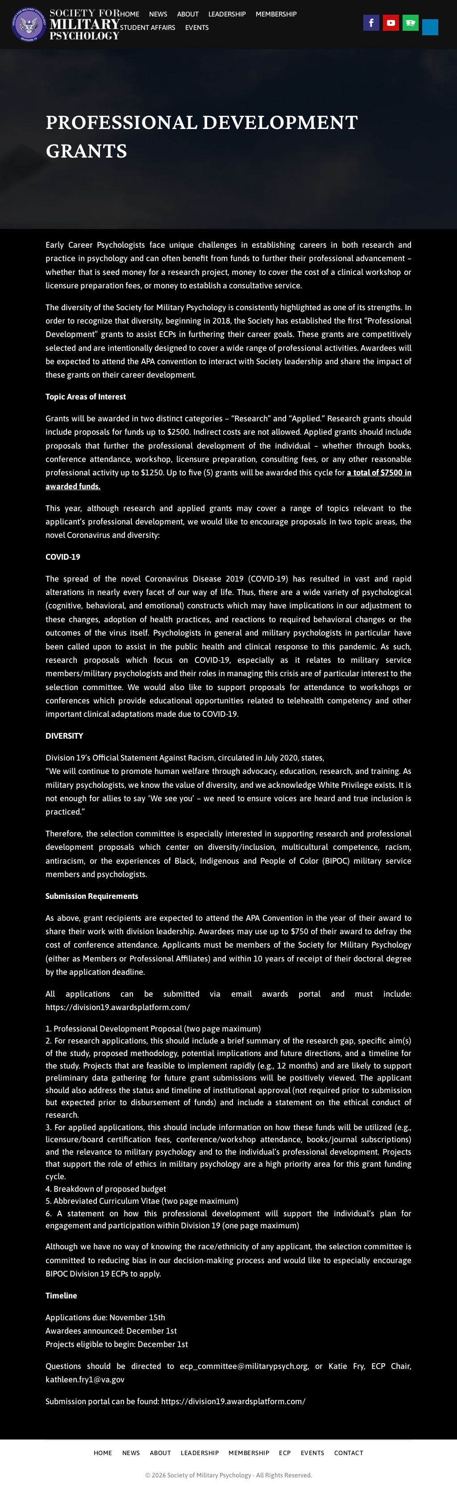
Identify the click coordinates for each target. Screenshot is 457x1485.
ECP (285, 1453)
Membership (276, 14)
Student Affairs (147, 28)
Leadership (227, 14)
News (158, 14)
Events (197, 28)
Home (129, 14)
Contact (349, 1453)
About (188, 14)
